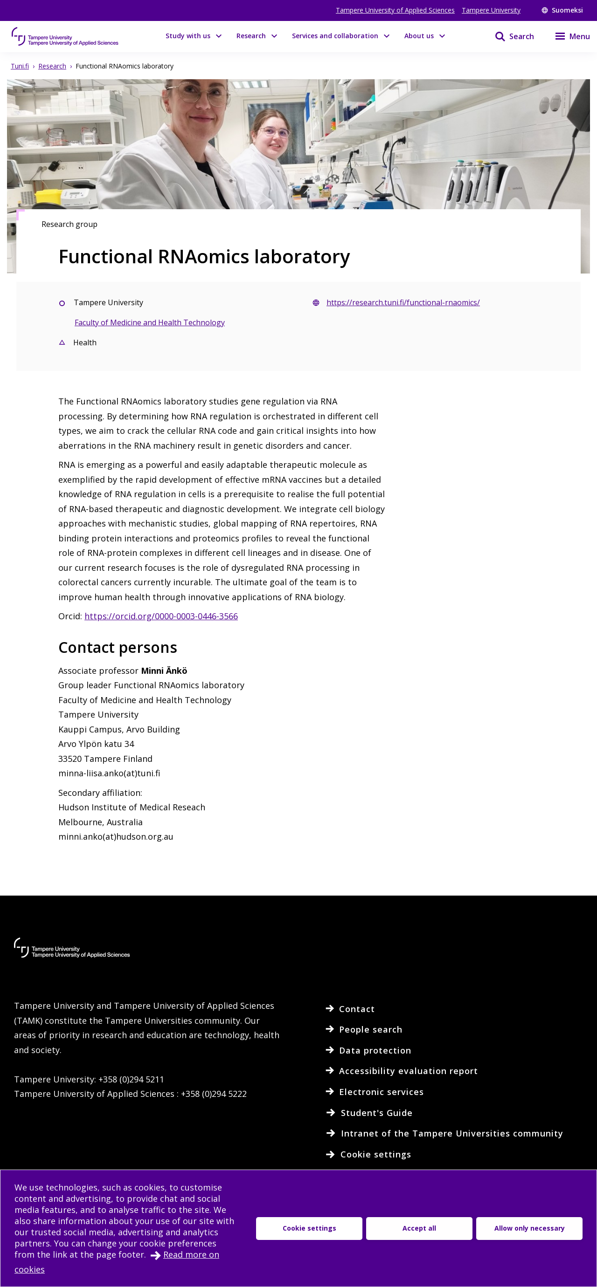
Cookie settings (309, 1228)
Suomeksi (562, 10)
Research (251, 35)
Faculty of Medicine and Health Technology (150, 322)
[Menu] (566, 36)
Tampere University (491, 10)
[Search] (508, 36)
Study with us (188, 35)
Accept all (419, 1228)
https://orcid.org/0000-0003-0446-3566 (161, 616)
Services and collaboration (335, 35)
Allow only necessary (529, 1228)
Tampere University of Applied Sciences (395, 10)
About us (419, 35)
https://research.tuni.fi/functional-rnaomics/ (403, 302)
